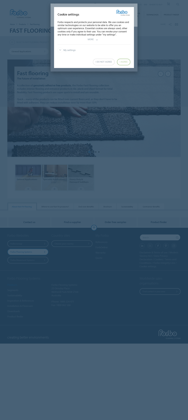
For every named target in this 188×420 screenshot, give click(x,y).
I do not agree (104, 62)
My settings (67, 50)
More (93, 39)
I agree (124, 62)
